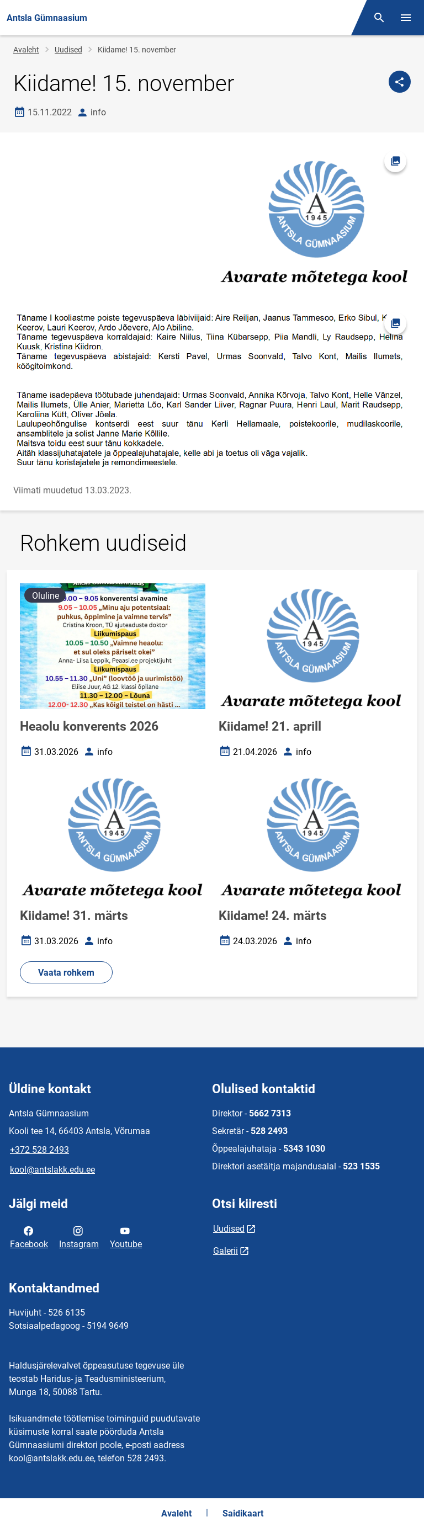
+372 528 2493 (39, 1150)
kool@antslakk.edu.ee (52, 1169)
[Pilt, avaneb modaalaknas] (212, 389)
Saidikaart (242, 1513)
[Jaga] (400, 82)
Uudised (68, 49)
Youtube (126, 1236)
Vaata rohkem (66, 972)
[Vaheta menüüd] (405, 17)
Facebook (29, 1236)
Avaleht (26, 49)
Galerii (225, 1251)
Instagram (79, 1236)
